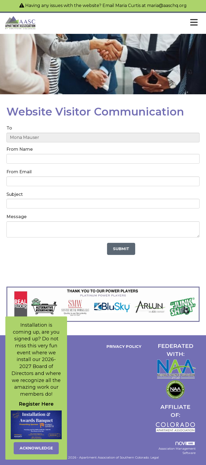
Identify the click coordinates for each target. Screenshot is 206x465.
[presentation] (47, 253)
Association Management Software (177, 448)
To (9, 128)
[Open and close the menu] (118, 22)
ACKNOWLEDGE (36, 448)
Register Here (36, 404)
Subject (14, 194)
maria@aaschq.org (167, 5)
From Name (19, 149)
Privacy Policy (122, 346)
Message (16, 216)
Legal (154, 457)
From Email (19, 171)
